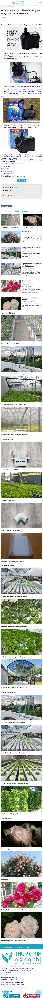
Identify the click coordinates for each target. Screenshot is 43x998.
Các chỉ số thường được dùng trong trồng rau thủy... (15, 783)
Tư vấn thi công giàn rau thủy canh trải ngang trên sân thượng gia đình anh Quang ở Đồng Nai (31, 265)
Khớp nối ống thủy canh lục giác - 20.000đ (12, 561)
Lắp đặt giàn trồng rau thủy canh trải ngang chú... (14, 626)
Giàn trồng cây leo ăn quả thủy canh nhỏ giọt (13, 195)
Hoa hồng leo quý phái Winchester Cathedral (31, 298)
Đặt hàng (21, 180)
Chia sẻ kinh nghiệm (8, 692)
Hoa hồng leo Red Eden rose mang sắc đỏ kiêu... (14, 910)
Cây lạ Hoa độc (6, 818)
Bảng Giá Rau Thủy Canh (8, 500)
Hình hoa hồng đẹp (7, 190)
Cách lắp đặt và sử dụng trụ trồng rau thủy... (13, 814)
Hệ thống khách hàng (8, 566)
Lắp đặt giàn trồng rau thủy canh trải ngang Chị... (14, 687)
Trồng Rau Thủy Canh (8, 313)
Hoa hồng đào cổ (6, 193)
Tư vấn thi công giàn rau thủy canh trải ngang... (14, 596)
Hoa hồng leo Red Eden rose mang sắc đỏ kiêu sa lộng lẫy (31, 281)
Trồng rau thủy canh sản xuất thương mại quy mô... (15, 434)
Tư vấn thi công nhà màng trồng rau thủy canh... (14, 404)
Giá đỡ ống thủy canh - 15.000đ (9, 469)
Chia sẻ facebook (6, 206)
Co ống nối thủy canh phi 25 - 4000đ (10, 530)
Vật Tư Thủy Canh (7, 439)
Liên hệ (27, 947)
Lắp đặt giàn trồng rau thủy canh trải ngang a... (14, 657)
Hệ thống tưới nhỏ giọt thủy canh (10, 187)
